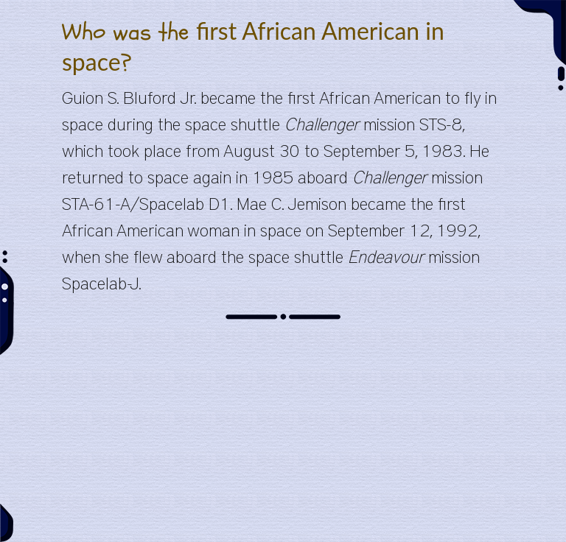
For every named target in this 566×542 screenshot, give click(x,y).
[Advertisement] (283, 439)
